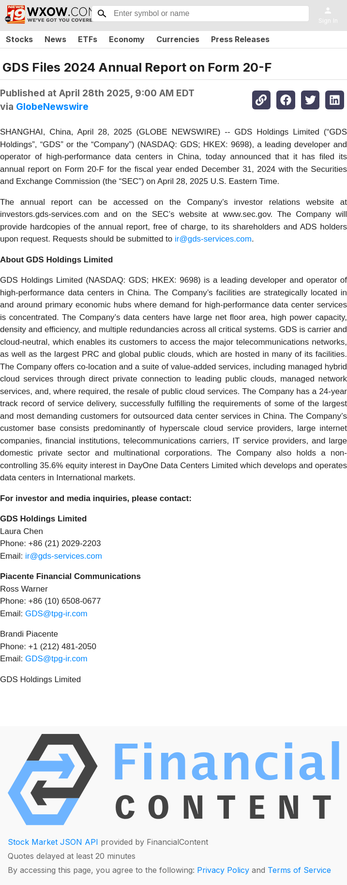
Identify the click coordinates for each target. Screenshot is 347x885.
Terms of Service (299, 870)
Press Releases (240, 39)
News (55, 39)
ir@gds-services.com (213, 239)
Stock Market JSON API (53, 842)
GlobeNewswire (52, 106)
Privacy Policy (223, 870)
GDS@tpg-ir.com (56, 613)
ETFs (87, 39)
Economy (127, 39)
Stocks (19, 39)
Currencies (177, 39)
